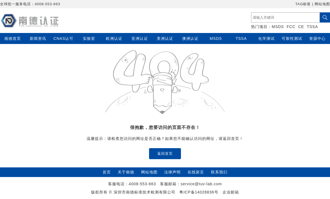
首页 (107, 172)
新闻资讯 (38, 38)
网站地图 (322, 4)
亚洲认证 (139, 38)
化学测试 (266, 38)
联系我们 (219, 172)
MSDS (278, 26)
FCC (291, 26)
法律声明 (172, 172)
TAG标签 (303, 4)
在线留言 (196, 172)
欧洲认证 (114, 38)
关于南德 (126, 172)
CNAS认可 (63, 38)
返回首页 (165, 153)
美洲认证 (165, 38)
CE (301, 26)
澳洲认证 (190, 38)
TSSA (312, 26)
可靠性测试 (292, 38)
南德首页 (12, 38)
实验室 (89, 38)
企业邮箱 (230, 192)
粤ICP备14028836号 (198, 192)
